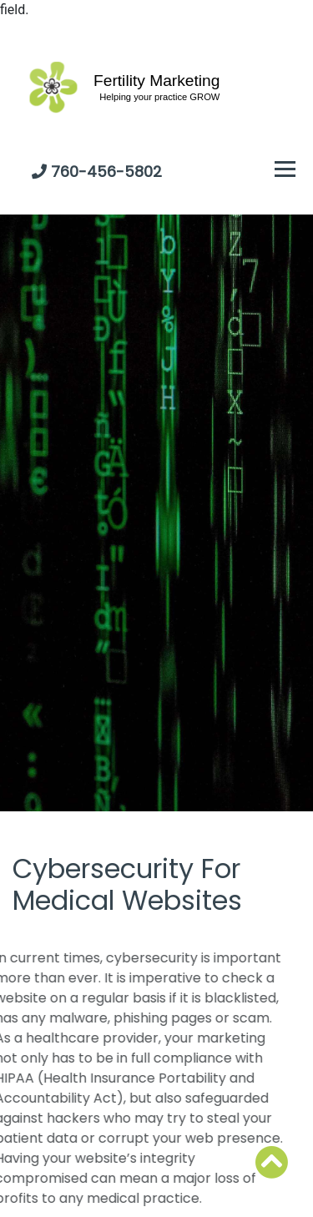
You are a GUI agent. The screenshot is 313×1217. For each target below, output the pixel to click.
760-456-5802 (106, 171)
